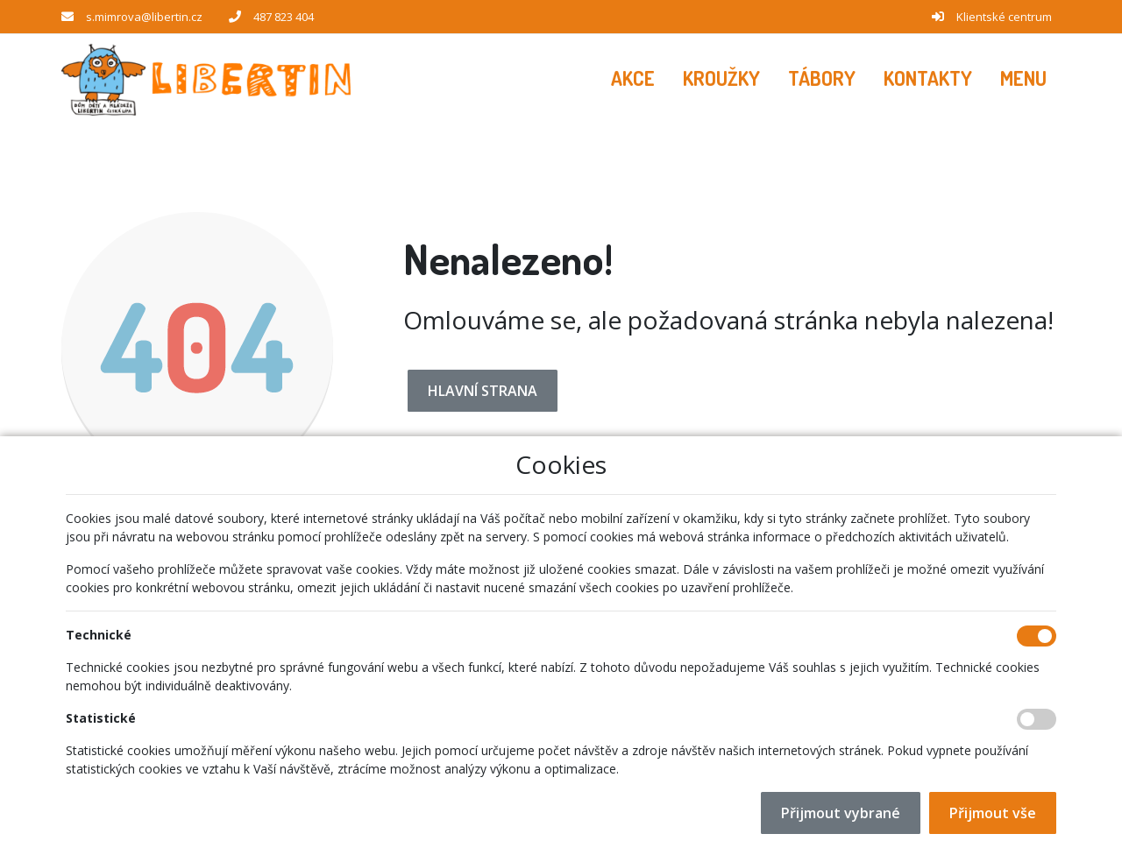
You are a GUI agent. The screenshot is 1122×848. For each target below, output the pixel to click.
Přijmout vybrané (840, 813)
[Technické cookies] (1036, 636)
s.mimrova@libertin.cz (144, 17)
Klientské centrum (1004, 17)
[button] (1023, 79)
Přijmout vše (992, 813)
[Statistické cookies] (1036, 719)
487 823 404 (283, 17)
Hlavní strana (482, 390)
